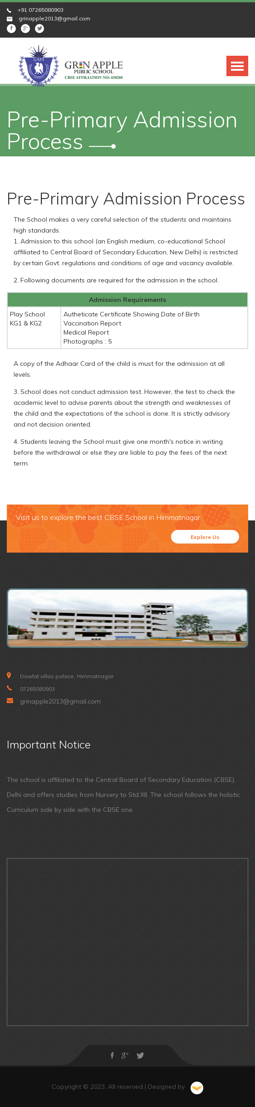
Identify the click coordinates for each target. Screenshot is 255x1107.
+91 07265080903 (41, 9)
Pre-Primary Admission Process (126, 198)
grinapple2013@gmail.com (54, 18)
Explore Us (205, 537)
